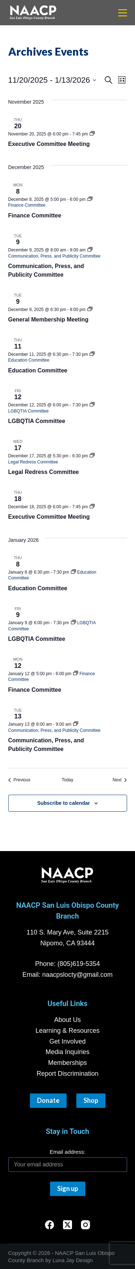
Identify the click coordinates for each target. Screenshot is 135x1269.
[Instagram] (85, 1224)
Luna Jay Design (73, 1260)
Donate (48, 1100)
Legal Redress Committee (43, 472)
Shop (91, 1100)
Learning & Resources (67, 1030)
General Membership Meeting (48, 319)
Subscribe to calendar (63, 803)
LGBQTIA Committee (37, 421)
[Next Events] (120, 780)
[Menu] (122, 12)
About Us (67, 1019)
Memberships (67, 1062)
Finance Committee (35, 215)
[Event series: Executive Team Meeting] (92, 134)
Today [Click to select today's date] (67, 779)
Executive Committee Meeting (49, 144)
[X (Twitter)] (67, 1224)
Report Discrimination (67, 1073)
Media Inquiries (67, 1052)
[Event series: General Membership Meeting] (90, 309)
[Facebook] (49, 1224)
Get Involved (67, 1041)
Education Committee (37, 370)
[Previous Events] (19, 780)
